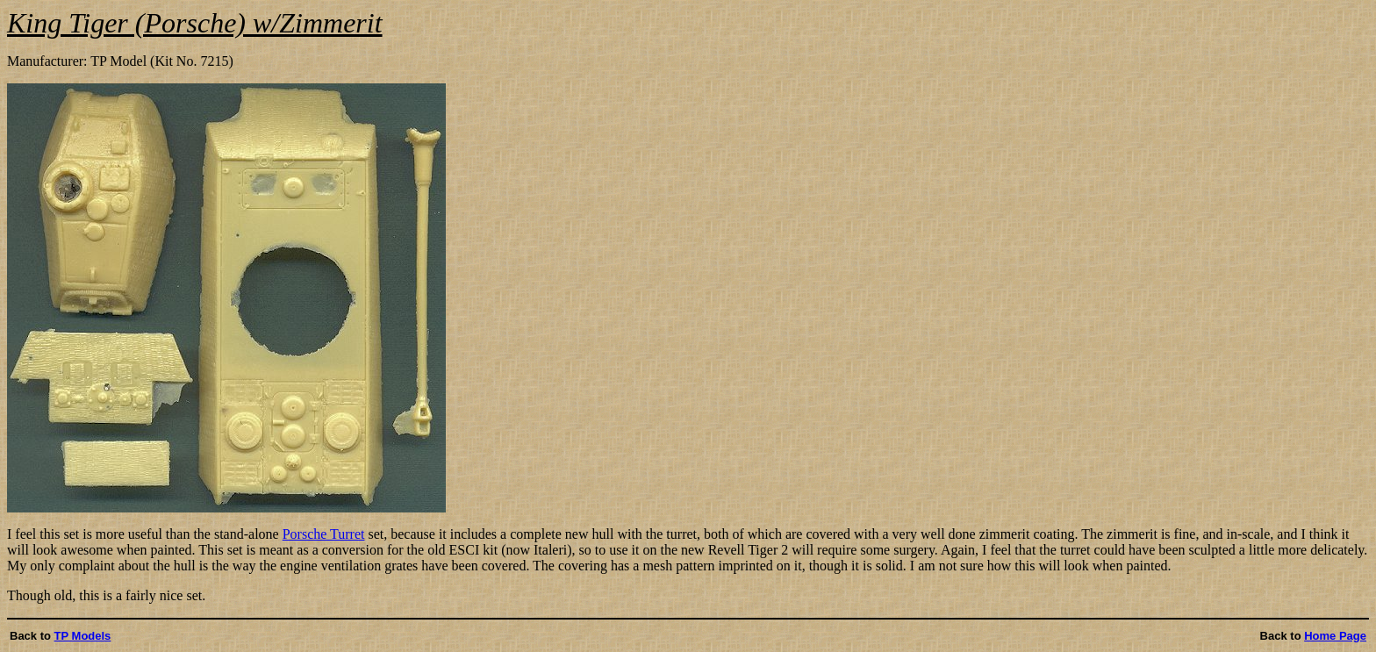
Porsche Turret (324, 534)
